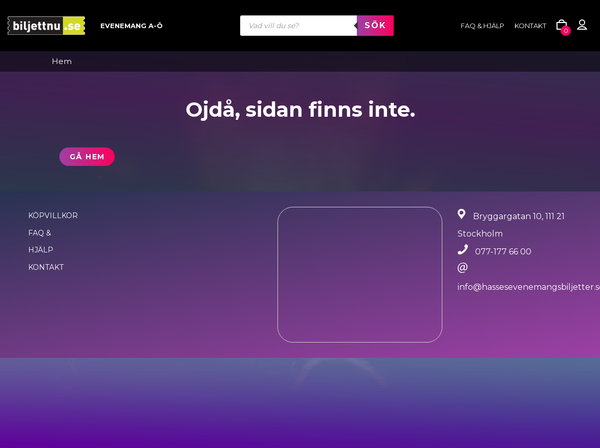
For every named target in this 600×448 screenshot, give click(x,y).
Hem (62, 61)
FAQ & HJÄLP (482, 26)
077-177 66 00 (503, 252)
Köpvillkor (53, 215)
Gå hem (87, 156)
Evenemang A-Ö (131, 26)
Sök (375, 25)
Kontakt (530, 26)
